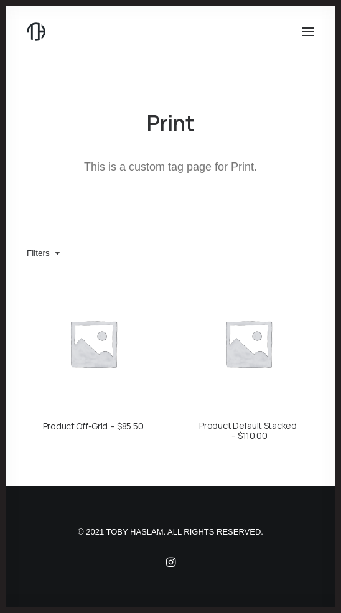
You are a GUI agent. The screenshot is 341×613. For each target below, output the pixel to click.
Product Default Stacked (248, 430)
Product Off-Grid (93, 426)
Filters (38, 253)
